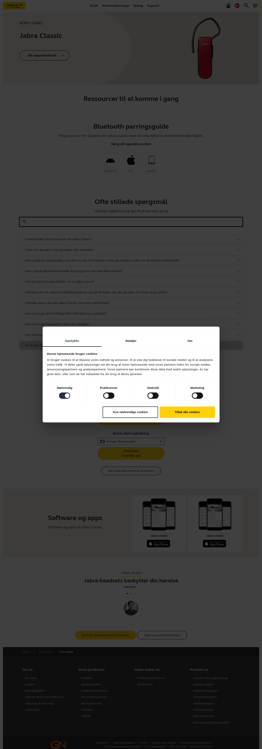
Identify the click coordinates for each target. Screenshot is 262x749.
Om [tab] (190, 340)
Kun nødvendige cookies (130, 412)
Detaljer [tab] (131, 340)
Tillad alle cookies (187, 412)
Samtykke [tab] (72, 340)
